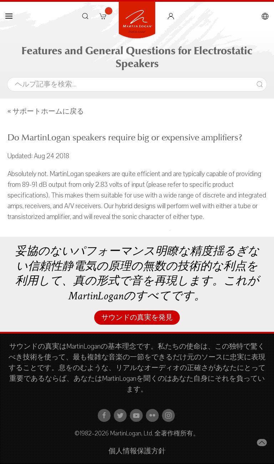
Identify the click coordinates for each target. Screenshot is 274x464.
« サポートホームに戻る (45, 111)
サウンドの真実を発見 (137, 317)
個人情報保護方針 (137, 451)
